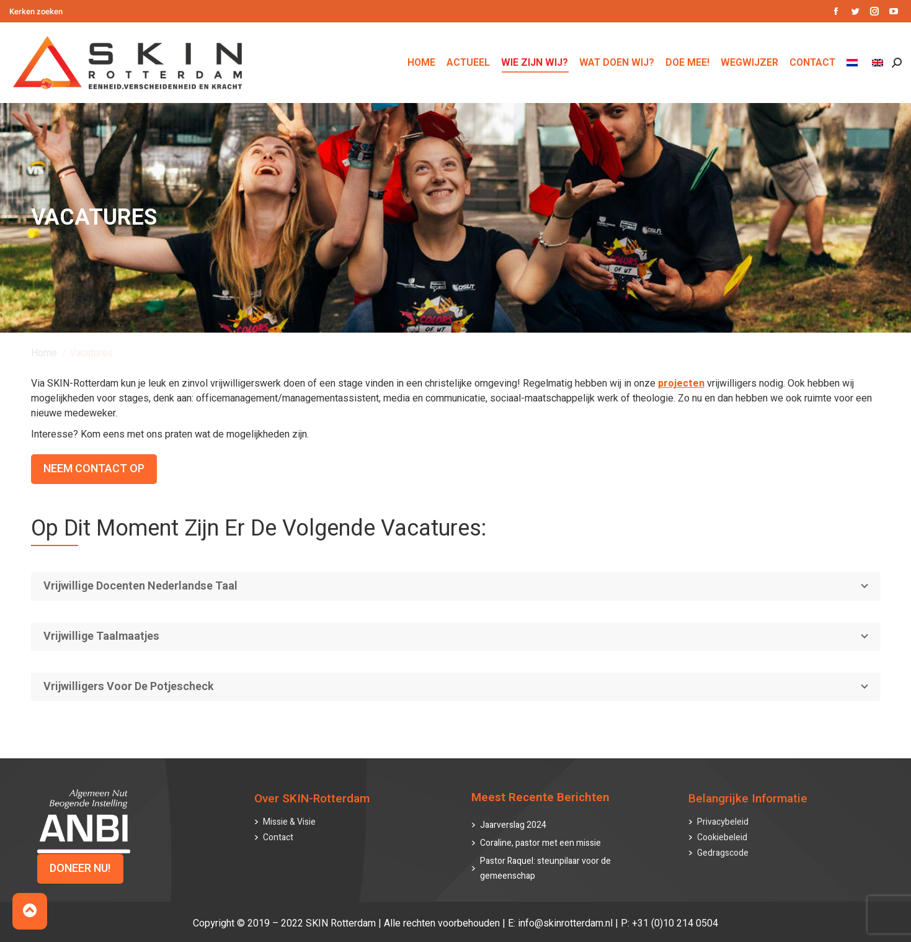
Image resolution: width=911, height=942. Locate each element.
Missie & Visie (289, 821)
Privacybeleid (723, 821)
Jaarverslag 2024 (513, 825)
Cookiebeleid (722, 837)
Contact (278, 837)
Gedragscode (723, 852)
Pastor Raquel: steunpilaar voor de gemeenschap (545, 868)
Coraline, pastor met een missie (540, 843)
